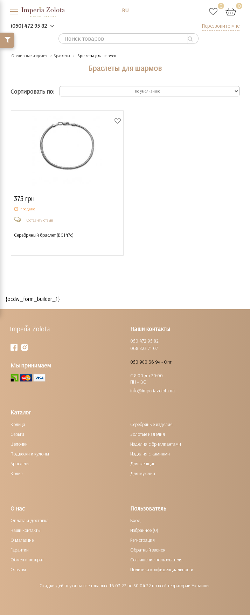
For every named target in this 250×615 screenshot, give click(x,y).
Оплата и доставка (30, 520)
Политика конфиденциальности (161, 569)
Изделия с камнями (150, 454)
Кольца (18, 424)
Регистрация (142, 540)
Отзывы (18, 569)
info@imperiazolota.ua (152, 390)
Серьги (17, 434)
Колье (16, 473)
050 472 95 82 (144, 341)
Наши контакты (26, 530)
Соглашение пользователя (156, 559)
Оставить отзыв (39, 220)
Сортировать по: (32, 91)
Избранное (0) (144, 530)
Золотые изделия (147, 434)
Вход (135, 520)
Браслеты (62, 55)
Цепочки (19, 444)
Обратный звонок (147, 550)
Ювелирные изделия (29, 55)
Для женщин (142, 463)
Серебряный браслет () (44, 235)
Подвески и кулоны (30, 454)
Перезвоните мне (220, 25)
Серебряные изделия (151, 424)
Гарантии (20, 550)
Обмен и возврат (27, 559)
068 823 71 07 (144, 348)
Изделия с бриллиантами (155, 444)
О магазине (22, 540)
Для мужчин (142, 473)
